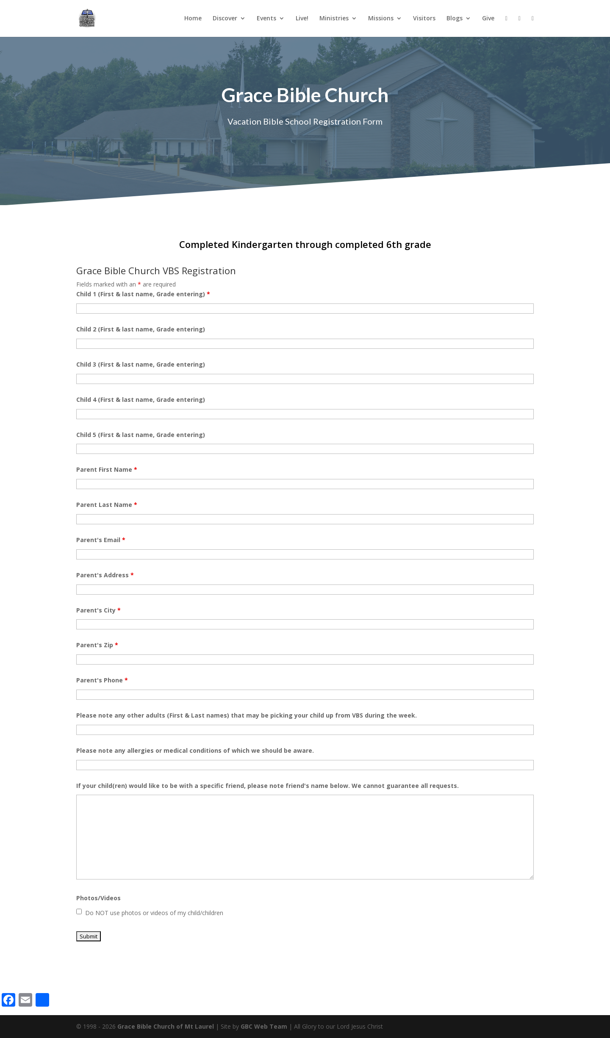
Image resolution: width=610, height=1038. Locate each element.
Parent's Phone (102, 680)
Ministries (334, 18)
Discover (225, 18)
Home (193, 18)
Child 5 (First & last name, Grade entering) (140, 435)
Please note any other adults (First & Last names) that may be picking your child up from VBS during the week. (246, 715)
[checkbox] (79, 911)
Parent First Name (106, 469)
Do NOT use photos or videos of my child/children (154, 913)
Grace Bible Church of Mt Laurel (165, 1026)
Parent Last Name (106, 505)
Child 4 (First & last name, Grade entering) (140, 399)
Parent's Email (100, 540)
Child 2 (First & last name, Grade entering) (140, 329)
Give (488, 18)
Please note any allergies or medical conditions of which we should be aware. (195, 750)
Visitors (424, 18)
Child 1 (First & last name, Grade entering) (143, 294)
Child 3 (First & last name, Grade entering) (140, 364)
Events (266, 18)
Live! (302, 18)
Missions (381, 18)
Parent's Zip (97, 645)
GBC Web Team (264, 1026)
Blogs (454, 18)
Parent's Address (105, 575)
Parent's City (98, 610)
